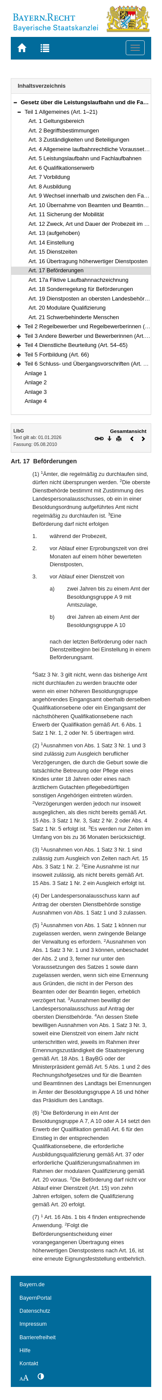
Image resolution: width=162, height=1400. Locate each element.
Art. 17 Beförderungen (56, 270)
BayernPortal (35, 1297)
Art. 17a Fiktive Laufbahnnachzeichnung (78, 280)
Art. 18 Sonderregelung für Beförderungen (81, 289)
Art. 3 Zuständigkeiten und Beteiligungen (79, 139)
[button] (15, 102)
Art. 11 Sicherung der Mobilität (66, 214)
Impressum (33, 1324)
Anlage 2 (36, 382)
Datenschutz (34, 1311)
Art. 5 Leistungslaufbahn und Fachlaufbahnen (85, 158)
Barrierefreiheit (37, 1337)
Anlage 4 (36, 401)
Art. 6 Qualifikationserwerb (61, 168)
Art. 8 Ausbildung (50, 186)
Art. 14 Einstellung (51, 242)
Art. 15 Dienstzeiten (53, 251)
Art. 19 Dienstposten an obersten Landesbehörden (91, 298)
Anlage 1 (36, 373)
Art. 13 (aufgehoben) (54, 233)
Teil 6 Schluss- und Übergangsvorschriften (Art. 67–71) (93, 363)
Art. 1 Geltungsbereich (56, 121)
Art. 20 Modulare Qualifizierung (67, 307)
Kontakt (28, 1363)
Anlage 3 (36, 392)
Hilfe (25, 1350)
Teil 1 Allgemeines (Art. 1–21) (61, 112)
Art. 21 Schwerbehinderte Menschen (74, 317)
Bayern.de (31, 1284)
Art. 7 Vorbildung (49, 177)
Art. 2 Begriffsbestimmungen (64, 130)
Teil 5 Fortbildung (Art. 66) (57, 354)
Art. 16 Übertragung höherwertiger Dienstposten (88, 261)
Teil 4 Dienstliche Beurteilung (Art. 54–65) (76, 345)
